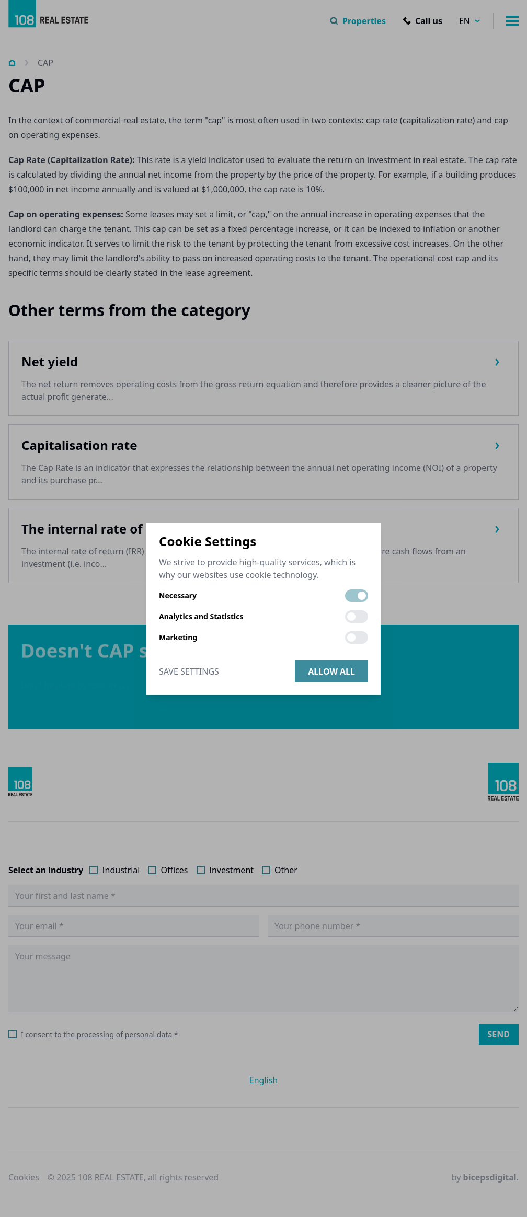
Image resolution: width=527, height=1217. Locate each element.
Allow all (331, 671)
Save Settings (189, 671)
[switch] (356, 595)
